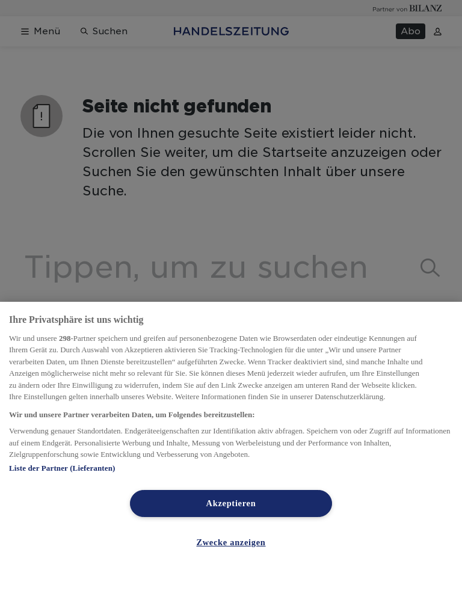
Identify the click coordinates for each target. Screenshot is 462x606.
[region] (231, 454)
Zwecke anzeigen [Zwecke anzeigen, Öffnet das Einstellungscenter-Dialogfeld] (230, 542)
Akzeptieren (231, 503)
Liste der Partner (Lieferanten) (62, 468)
